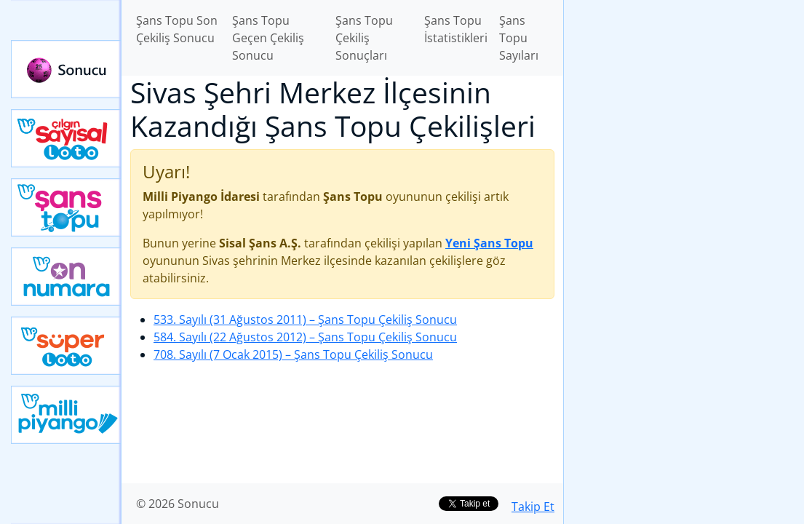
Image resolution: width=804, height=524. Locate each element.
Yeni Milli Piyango (66, 415)
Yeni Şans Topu (66, 207)
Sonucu (66, 69)
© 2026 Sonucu (177, 504)
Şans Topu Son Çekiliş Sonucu (177, 29)
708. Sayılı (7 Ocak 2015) (293, 354)
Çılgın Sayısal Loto (66, 138)
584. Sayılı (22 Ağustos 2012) (305, 337)
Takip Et (533, 507)
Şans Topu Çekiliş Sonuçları (364, 37)
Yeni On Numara (66, 276)
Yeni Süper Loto (66, 346)
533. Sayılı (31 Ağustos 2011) (305, 319)
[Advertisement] (684, 103)
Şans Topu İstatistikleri (455, 29)
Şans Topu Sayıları (518, 37)
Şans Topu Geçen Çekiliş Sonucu (268, 37)
